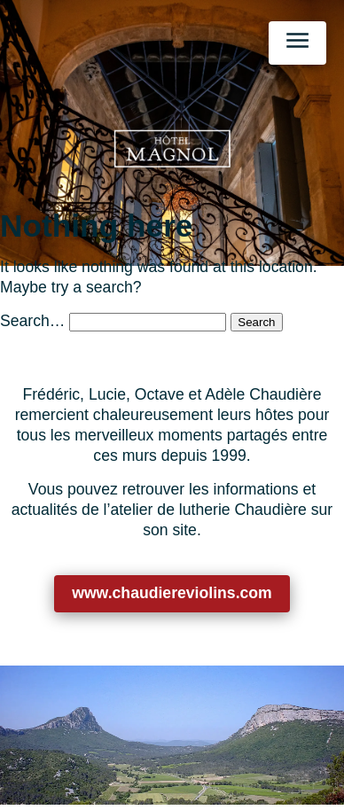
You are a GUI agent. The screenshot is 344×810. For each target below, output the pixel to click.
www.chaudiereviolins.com (172, 593)
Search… (32, 321)
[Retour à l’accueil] (172, 148)
